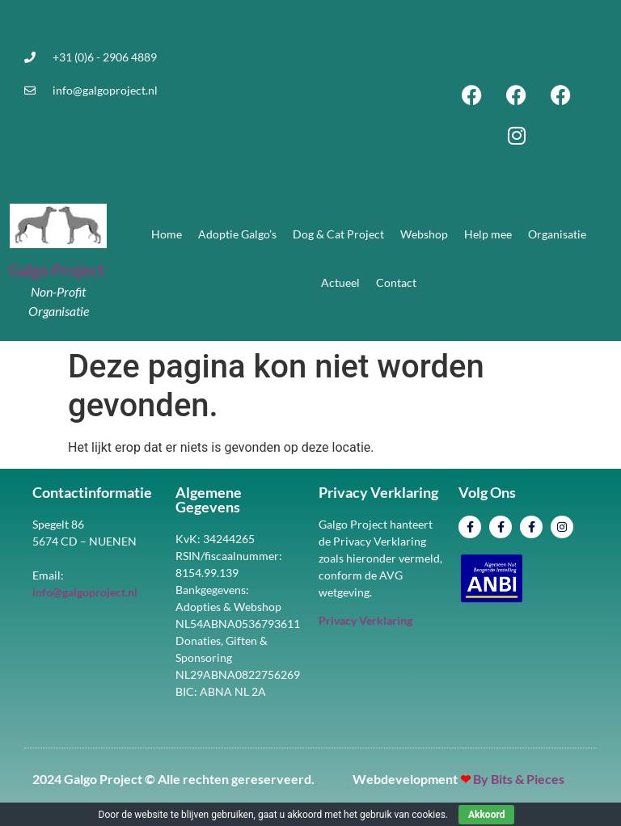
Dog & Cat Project (338, 234)
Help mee (488, 234)
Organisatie (557, 234)
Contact (396, 282)
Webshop (424, 234)
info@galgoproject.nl (105, 90)
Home (166, 234)
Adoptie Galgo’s (237, 234)
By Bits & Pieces (518, 778)
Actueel (340, 282)
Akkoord (486, 814)
